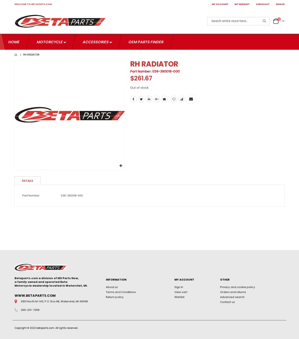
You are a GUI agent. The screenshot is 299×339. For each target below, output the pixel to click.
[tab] (28, 180)
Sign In (178, 287)
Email (164, 99)
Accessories (96, 41)
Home (16, 54)
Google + (156, 99)
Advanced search (232, 297)
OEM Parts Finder (146, 41)
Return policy (115, 297)
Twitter (141, 99)
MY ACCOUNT (220, 4)
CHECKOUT (263, 4)
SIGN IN (280, 4)
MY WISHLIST (242, 4)
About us (112, 287)
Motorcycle (50, 41)
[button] (121, 165)
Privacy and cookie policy (237, 287)
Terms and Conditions (121, 292)
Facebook (133, 99)
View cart (180, 292)
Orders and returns (233, 292)
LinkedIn (149, 99)
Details (27, 180)
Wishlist (179, 297)
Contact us (227, 302)
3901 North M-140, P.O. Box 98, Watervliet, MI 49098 (54, 302)
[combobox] (238, 21)
